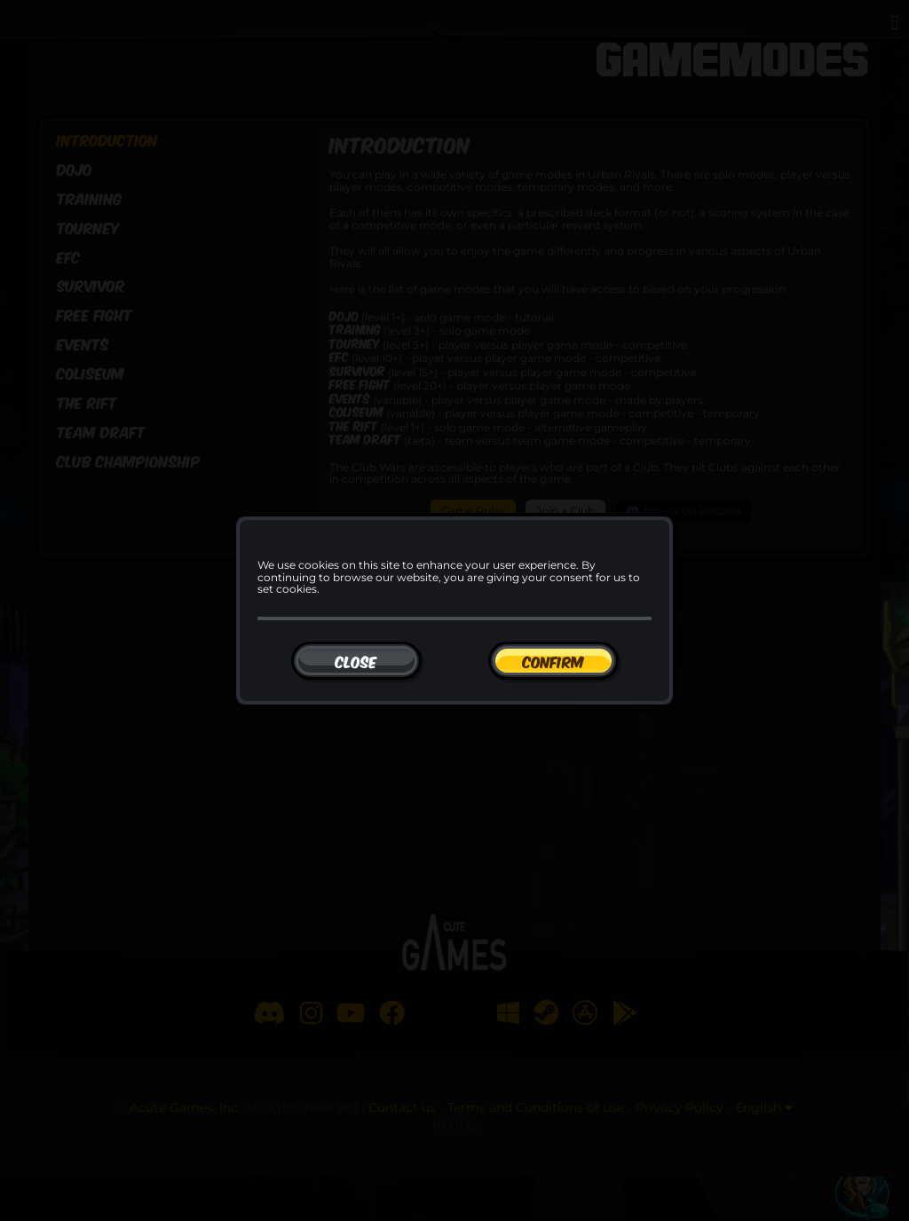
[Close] (356, 661)
